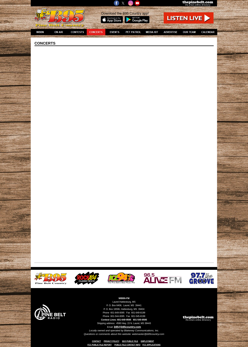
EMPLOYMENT (147, 341)
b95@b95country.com (127, 326)
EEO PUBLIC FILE (130, 341)
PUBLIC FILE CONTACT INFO (127, 345)
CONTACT (96, 341)
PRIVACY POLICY (111, 341)
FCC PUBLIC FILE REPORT (99, 345)
